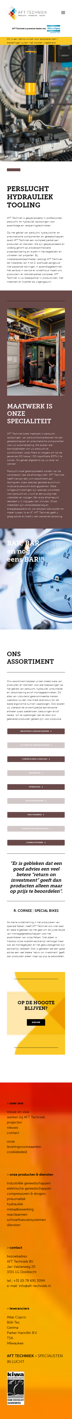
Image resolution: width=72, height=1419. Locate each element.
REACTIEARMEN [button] (36, 815)
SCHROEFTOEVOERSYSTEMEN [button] (36, 829)
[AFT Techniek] (36, 12)
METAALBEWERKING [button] (36, 801)
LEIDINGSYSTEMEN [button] (36, 843)
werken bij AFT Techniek (26, 1117)
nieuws (12, 1127)
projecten (14, 1122)
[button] (63, 12)
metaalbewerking (20, 1209)
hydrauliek (15, 1204)
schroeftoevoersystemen (26, 1220)
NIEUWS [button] (36, 1022)
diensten (14, 1225)
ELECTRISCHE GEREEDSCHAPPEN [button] (36, 745)
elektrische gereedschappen (29, 1188)
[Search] (51, 12)
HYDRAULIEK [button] (36, 787)
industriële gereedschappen (29, 1183)
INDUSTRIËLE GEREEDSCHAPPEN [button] (36, 731)
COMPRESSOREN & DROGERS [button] (36, 759)
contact (13, 1133)
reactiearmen (17, 1214)
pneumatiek (16, 1199)
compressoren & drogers (26, 1194)
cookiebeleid (17, 1152)
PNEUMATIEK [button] (36, 773)
